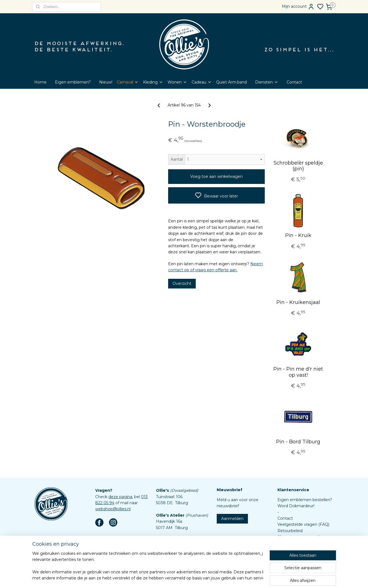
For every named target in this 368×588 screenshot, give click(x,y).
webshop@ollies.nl (113, 508)
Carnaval (128, 82)
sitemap (196, 578)
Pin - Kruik (298, 235)
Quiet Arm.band (231, 82)
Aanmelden (232, 518)
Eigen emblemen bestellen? (304, 499)
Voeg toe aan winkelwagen (216, 176)
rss (206, 578)
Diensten (266, 82)
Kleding (153, 82)
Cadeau (202, 82)
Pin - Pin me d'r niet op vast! (298, 372)
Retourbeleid (290, 530)
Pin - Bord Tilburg (298, 442)
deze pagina (120, 496)
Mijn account (298, 6)
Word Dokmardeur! (295, 505)
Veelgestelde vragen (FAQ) (303, 524)
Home (40, 82)
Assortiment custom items (303, 549)
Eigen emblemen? (73, 82)
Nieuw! (105, 82)
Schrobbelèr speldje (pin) (298, 166)
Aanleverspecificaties (297, 555)
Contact (294, 82)
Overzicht (182, 283)
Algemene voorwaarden (300, 536)
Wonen (177, 82)
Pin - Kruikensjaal (298, 302)
